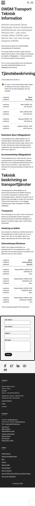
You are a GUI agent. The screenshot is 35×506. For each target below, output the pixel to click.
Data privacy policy (8, 440)
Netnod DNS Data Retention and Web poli (15, 473)
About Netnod (6, 453)
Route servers (6, 436)
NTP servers (6, 438)
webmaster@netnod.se (12, 424)
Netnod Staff (6, 465)
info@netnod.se (12, 419)
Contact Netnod (7, 401)
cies (29, 473)
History (4, 462)
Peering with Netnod (8, 434)
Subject (7, 333)
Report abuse (6, 429)
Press (3, 403)
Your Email (8, 326)
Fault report (5, 427)
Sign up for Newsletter (9, 476)
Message (8, 340)
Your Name (8, 319)
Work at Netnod (6, 470)
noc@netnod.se (20, 422)
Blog (3, 459)
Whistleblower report (8, 431)
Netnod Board (6, 468)
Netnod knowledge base (9, 456)
